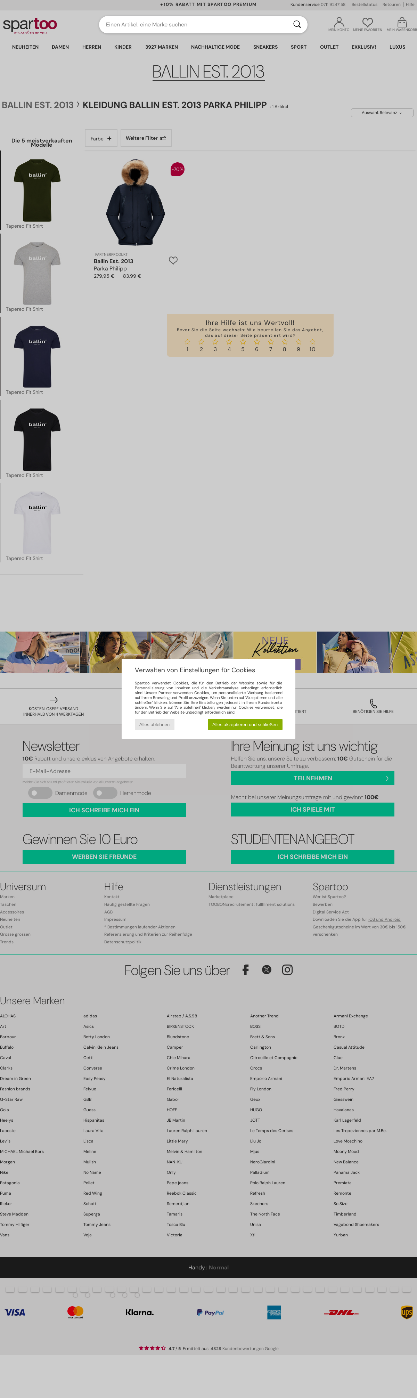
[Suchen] (297, 24)
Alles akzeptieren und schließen (245, 724)
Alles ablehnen (154, 724)
